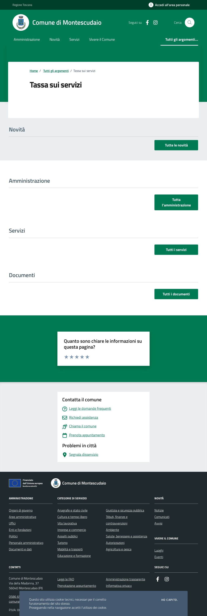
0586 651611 (18, 596)
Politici (13, 536)
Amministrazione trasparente (125, 579)
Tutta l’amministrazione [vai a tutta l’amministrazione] (176, 202)
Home (34, 70)
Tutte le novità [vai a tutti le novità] (176, 145)
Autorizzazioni (115, 542)
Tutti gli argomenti (56, 70)
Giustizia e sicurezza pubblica (125, 510)
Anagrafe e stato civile (72, 510)
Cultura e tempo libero (72, 516)
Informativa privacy (119, 585)
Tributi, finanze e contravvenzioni (117, 520)
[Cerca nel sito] (189, 22)
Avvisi (158, 523)
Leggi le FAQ (65, 579)
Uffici (12, 523)
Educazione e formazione (74, 555)
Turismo (62, 542)
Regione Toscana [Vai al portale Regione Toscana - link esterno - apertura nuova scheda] (22, 5)
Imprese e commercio (71, 529)
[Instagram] (154, 22)
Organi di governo (21, 510)
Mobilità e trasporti (70, 549)
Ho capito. (169, 599)
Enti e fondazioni (20, 529)
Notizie (159, 510)
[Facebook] (146, 22)
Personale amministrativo (26, 542)
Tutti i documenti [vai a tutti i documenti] (176, 294)
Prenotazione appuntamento (76, 585)
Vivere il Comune (102, 39)
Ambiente (112, 529)
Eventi (158, 556)
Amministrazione (27, 39)
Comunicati (161, 516)
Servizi (74, 39)
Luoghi (158, 550)
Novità (55, 39)
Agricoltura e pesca (118, 549)
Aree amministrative (22, 516)
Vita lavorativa (67, 523)
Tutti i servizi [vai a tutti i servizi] (176, 249)
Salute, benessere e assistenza (126, 536)
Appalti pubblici (67, 536)
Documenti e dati (20, 549)
